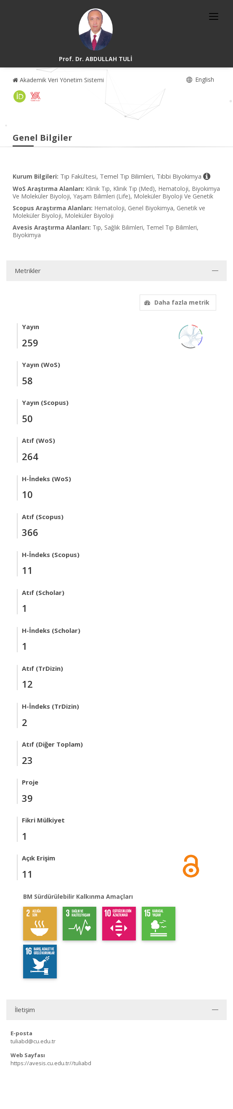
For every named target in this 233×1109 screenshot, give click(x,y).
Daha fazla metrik (175, 302)
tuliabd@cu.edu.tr (33, 1041)
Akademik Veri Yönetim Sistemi (58, 80)
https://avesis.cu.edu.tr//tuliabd (51, 1063)
